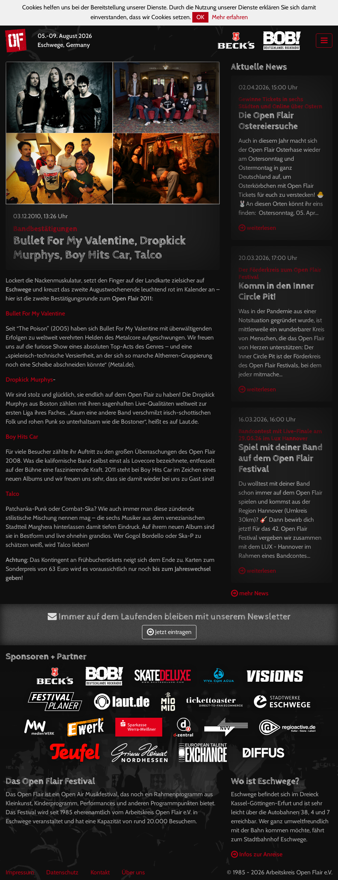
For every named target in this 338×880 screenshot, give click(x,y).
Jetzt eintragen (169, 631)
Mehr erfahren (230, 17)
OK (200, 17)
